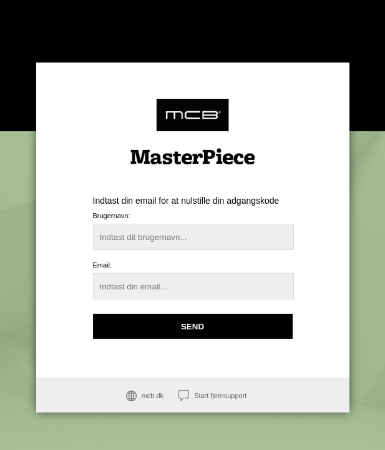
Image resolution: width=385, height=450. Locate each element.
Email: (102, 265)
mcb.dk (152, 395)
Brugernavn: (111, 215)
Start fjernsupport (220, 395)
